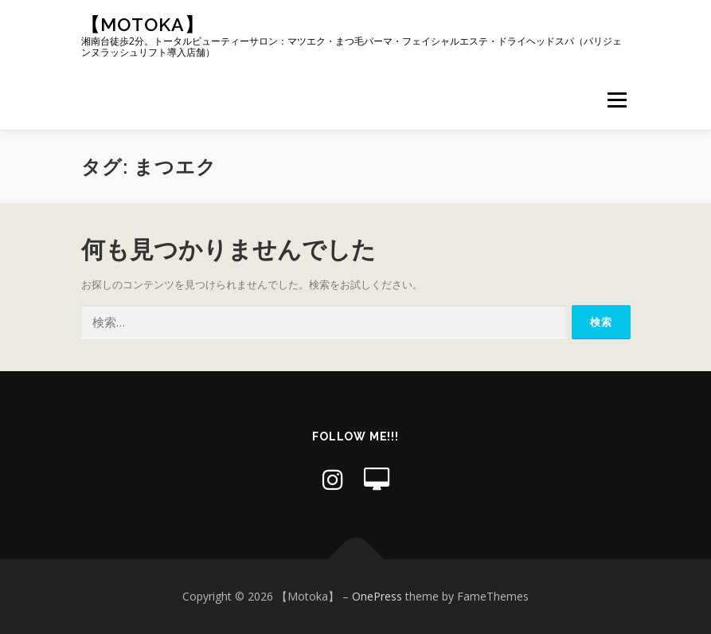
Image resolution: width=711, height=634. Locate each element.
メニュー (617, 99)
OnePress (377, 596)
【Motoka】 (142, 24)
